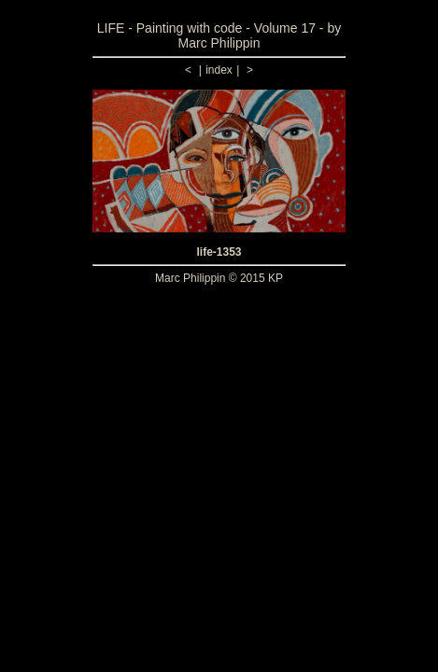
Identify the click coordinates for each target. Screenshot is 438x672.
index (219, 70)
